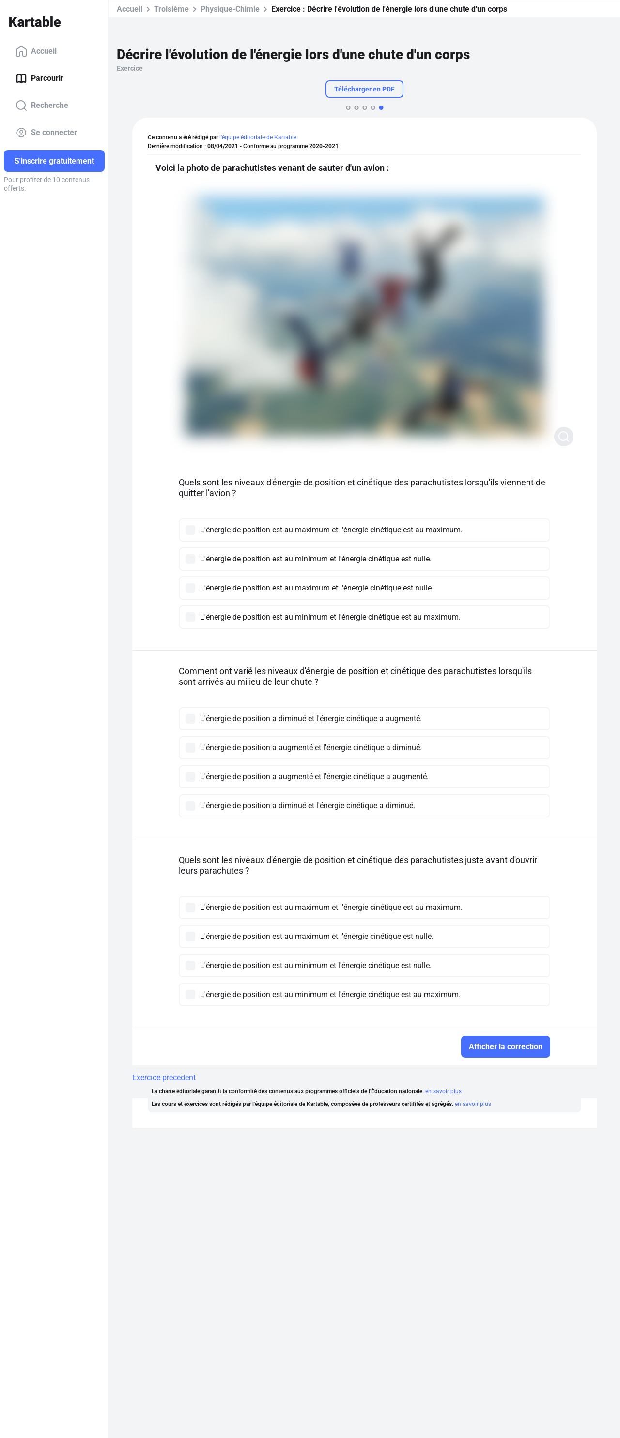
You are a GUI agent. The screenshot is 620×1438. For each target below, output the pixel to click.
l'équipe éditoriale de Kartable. (258, 137)
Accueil (36, 51)
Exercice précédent (164, 1077)
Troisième (171, 9)
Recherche (42, 105)
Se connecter (46, 132)
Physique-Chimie (230, 9)
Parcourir (39, 78)
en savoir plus (443, 1091)
